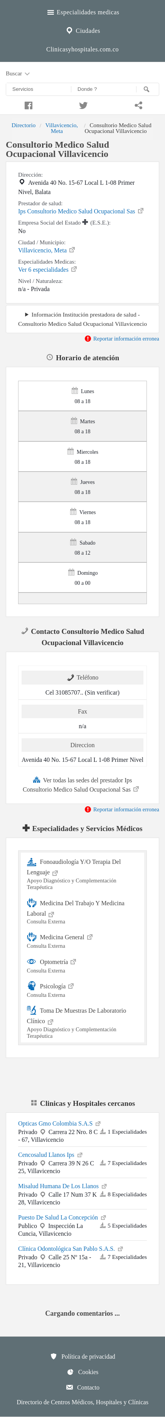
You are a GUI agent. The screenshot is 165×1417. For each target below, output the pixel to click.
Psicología (82, 989)
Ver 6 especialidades (48, 269)
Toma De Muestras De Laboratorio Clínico (82, 1022)
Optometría (82, 965)
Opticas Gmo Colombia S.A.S (60, 1123)
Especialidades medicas (83, 11)
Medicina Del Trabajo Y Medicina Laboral (82, 911)
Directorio (23, 125)
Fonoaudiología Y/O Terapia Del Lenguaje (82, 874)
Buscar (18, 74)
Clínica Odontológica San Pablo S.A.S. (71, 1248)
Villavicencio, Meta (61, 128)
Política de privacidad (82, 1356)
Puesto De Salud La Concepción (62, 1217)
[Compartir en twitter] (82, 104)
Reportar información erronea (121, 338)
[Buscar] (147, 89)
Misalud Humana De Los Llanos (63, 1185)
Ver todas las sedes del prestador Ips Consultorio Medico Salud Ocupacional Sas (81, 784)
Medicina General (82, 940)
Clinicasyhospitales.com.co (82, 49)
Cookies (82, 1372)
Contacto (82, 1387)
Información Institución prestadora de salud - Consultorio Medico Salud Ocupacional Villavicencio (82, 319)
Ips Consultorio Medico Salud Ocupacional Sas (81, 211)
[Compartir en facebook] (27, 104)
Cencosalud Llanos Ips (51, 1154)
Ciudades (82, 30)
